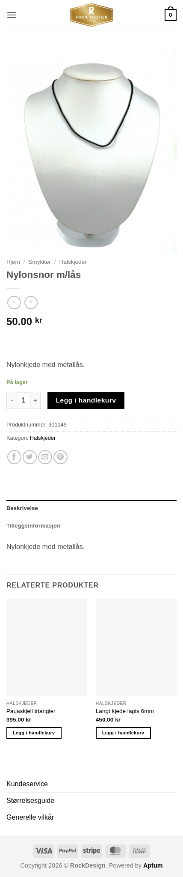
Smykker (39, 262)
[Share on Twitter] (30, 457)
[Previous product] (31, 302)
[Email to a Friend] (45, 457)
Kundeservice (27, 784)
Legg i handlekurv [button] (34, 732)
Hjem (13, 262)
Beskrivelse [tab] (22, 508)
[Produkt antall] (23, 400)
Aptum (153, 865)
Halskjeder (73, 262)
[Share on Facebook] (14, 457)
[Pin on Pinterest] (60, 457)
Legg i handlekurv (86, 400)
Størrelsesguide (30, 800)
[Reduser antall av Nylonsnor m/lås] (11, 400)
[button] (11, 14)
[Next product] (14, 302)
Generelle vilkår (30, 817)
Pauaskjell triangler (31, 711)
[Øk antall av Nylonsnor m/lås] (35, 400)
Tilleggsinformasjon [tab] (33, 525)
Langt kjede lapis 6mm (125, 711)
